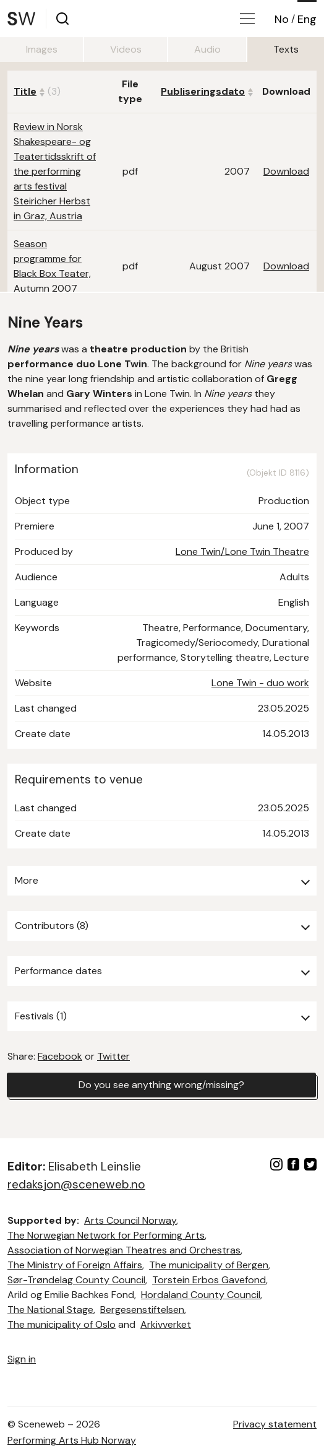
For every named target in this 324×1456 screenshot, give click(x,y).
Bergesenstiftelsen (142, 1309)
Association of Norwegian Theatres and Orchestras (124, 1250)
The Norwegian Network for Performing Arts (106, 1235)
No (282, 19)
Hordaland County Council (200, 1294)
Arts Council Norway (130, 1220)
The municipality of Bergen (208, 1264)
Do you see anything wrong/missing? (161, 1084)
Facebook (60, 1056)
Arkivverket (165, 1324)
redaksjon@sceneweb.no (76, 1184)
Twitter (113, 1056)
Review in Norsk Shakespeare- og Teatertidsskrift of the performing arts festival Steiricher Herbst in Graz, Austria (55, 171)
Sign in (21, 1359)
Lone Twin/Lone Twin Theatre (242, 551)
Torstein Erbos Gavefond (209, 1279)
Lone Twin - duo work (260, 682)
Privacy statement (275, 1424)
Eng (307, 19)
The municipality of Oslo (61, 1324)
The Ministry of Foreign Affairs (74, 1264)
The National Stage (50, 1309)
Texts (286, 49)
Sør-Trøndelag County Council (76, 1279)
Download (286, 171)
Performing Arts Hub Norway (71, 1440)
